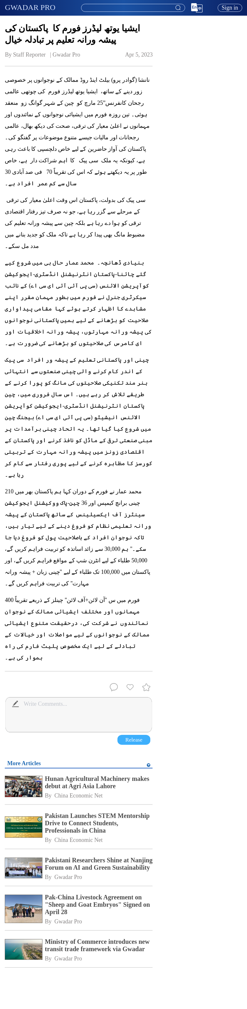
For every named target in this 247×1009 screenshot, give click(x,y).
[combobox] (132, 8)
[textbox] (133, 8)
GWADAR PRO (30, 7)
